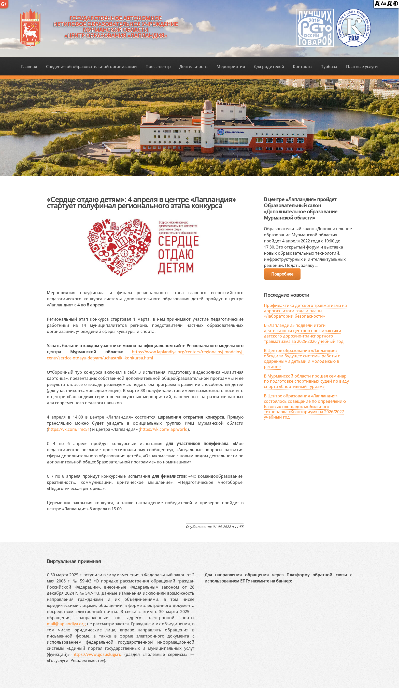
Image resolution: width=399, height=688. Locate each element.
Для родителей (269, 66)
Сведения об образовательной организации (91, 66)
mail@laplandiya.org (66, 624)
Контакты (302, 66)
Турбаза (329, 66)
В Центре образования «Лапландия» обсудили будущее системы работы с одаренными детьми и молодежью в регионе (302, 358)
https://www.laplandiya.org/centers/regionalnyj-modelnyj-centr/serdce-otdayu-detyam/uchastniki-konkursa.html (145, 355)
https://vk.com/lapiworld (164, 429)
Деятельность (193, 66)
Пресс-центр (158, 66)
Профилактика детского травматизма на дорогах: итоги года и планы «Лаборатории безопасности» (305, 311)
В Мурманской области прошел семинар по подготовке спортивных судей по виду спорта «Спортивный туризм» (306, 381)
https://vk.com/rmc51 (69, 429)
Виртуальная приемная (74, 561)
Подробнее (282, 274)
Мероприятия (231, 66)
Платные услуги (362, 66)
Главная (29, 66)
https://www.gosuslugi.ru (97, 654)
